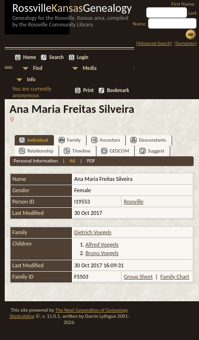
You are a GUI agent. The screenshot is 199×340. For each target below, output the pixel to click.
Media (89, 68)
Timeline (77, 150)
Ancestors (106, 140)
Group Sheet (138, 276)
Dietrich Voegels (93, 232)
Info (31, 79)
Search (56, 57)
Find (38, 68)
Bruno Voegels (102, 253)
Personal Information (36, 161)
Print (88, 90)
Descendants (148, 140)
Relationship (36, 150)
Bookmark (118, 90)
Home (29, 57)
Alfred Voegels (102, 244)
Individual (33, 140)
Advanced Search (154, 43)
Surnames (185, 43)
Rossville (133, 201)
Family (70, 140)
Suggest (151, 150)
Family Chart (174, 276)
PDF (91, 161)
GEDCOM (115, 150)
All (72, 161)
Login (82, 57)
